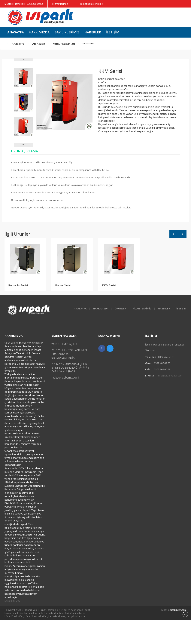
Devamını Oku (12, 600)
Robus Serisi (63, 285)
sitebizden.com (178, 610)
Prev (23, 59)
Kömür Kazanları (64, 43)
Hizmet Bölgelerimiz (90, 3)
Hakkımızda (39, 32)
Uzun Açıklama (24, 151)
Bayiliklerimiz (66, 32)
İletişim (112, 32)
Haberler (92, 32)
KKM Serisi (109, 285)
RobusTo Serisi (18, 285)
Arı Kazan (38, 43)
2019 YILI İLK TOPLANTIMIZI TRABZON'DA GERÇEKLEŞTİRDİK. (69, 353)
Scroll (185, 614)
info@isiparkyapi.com (170, 375)
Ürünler (120, 308)
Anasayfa (15, 32)
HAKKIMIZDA (100, 308)
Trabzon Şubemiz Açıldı (65, 377)
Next (23, 145)
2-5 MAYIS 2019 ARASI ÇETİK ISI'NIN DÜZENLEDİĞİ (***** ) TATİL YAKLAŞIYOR (70, 367)
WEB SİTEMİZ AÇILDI (64, 344)
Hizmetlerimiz (60, 3)
